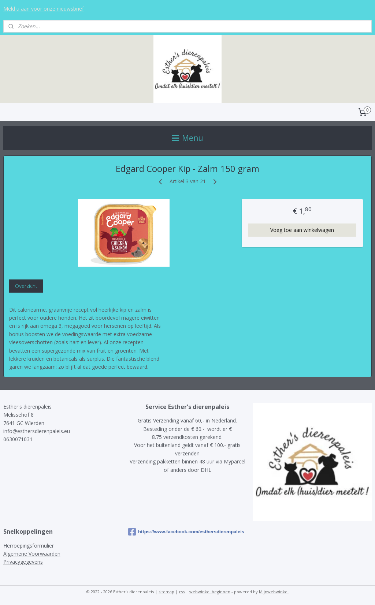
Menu (187, 138)
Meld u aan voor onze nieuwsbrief (43, 8)
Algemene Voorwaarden (31, 553)
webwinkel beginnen (209, 591)
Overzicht (26, 285)
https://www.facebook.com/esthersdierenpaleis (186, 531)
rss (182, 591)
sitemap (166, 591)
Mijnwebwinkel (274, 591)
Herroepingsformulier (28, 545)
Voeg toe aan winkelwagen (302, 229)
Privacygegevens (23, 561)
